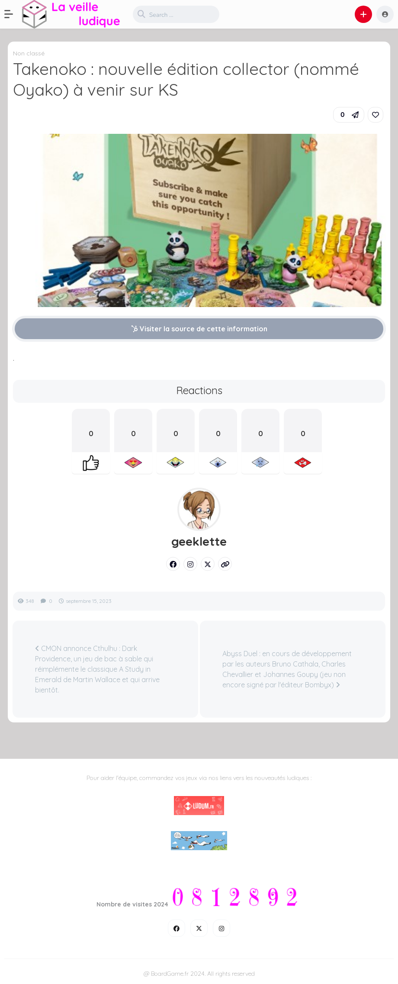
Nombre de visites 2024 (132, 904)
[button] (13, 14)
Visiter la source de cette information (199, 328)
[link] (375, 115)
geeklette (199, 541)
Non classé (29, 53)
